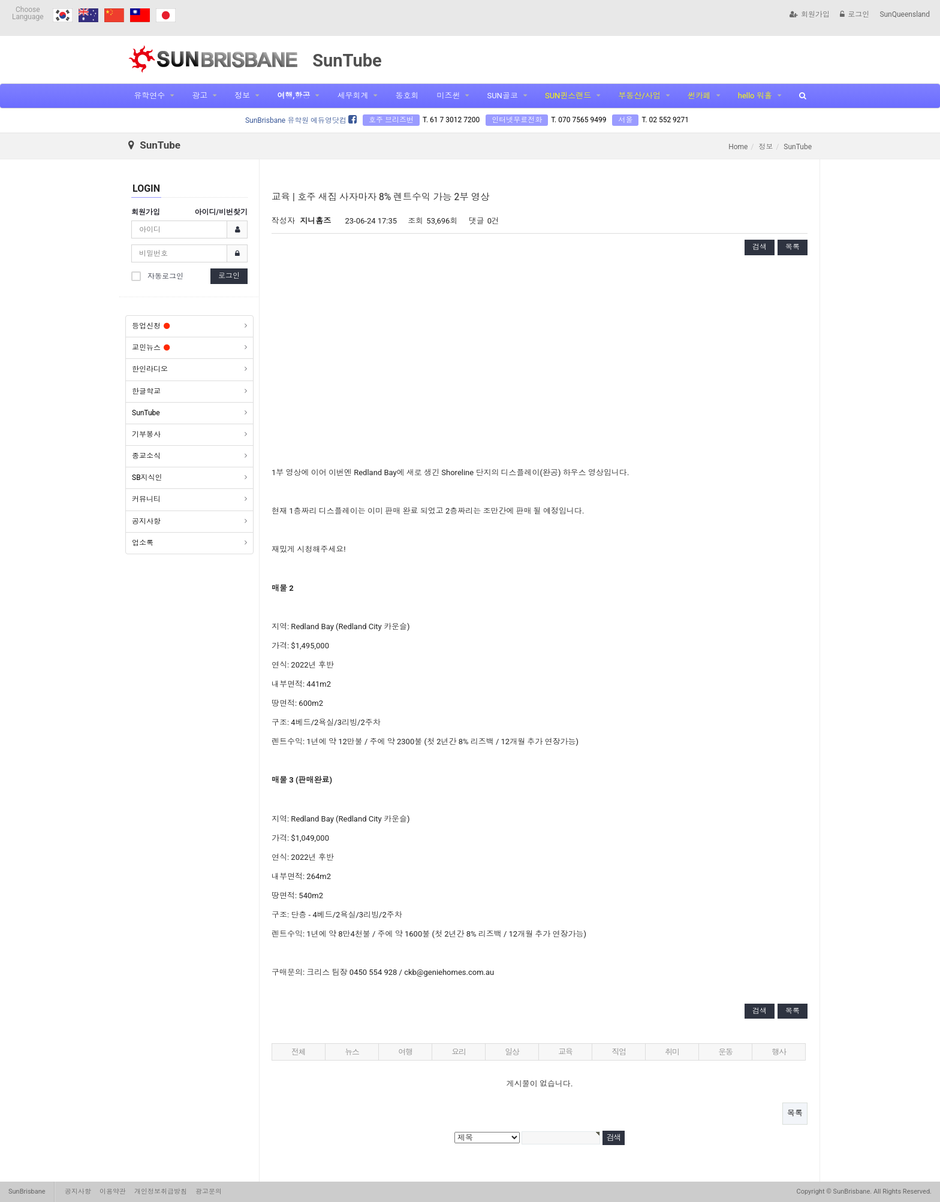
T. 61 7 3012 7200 (451, 120)
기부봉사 (146, 434)
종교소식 (146, 456)
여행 (405, 1051)
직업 (618, 1051)
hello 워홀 (755, 95)
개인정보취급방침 (160, 1191)
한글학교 (146, 391)
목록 (792, 247)
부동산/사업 (639, 95)
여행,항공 (293, 95)
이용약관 (113, 1191)
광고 (199, 95)
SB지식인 (147, 477)
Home (738, 147)
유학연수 (149, 95)
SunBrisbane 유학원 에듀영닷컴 (301, 120)
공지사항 (146, 521)
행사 (778, 1051)
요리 (458, 1051)
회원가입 (810, 14)
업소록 (142, 543)
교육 (565, 1051)
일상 (512, 1051)
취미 (672, 1051)
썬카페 (699, 95)
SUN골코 (502, 95)
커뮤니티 (146, 499)
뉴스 (351, 1051)
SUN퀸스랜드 (568, 95)
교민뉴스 (151, 347)
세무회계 (352, 95)
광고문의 (208, 1191)
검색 (759, 247)
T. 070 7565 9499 (578, 120)
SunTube (146, 413)
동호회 (406, 95)
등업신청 (151, 326)
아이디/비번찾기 (221, 212)
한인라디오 (150, 369)
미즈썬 (448, 95)
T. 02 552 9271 (665, 120)
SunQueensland (904, 14)
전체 (298, 1051)
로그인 (854, 14)
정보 (242, 95)
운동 (725, 1051)
